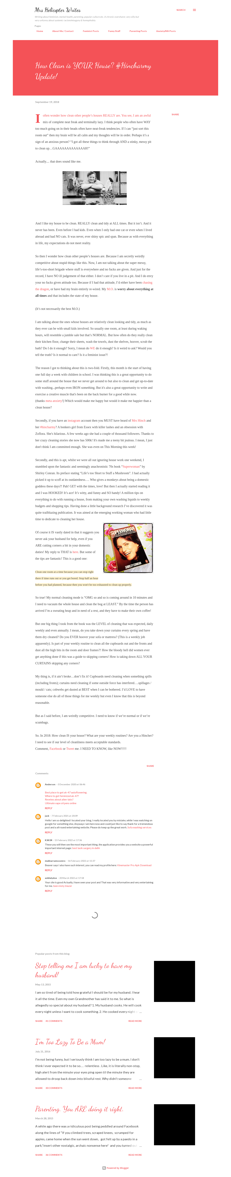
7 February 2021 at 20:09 (65, 815)
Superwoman (131, 466)
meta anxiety (54, 401)
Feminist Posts (89, 31)
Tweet (70, 748)
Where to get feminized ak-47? (62, 795)
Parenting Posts (136, 31)
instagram (74, 420)
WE (92, 348)
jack (47, 815)
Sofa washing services (139, 827)
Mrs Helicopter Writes (58, 9)
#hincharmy (48, 427)
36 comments (54, 1154)
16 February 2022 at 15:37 (81, 860)
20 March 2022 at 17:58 (71, 878)
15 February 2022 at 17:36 (68, 840)
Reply (48, 808)
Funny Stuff (112, 31)
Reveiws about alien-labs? (59, 799)
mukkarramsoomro (55, 860)
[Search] (180, 10)
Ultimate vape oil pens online (60, 803)
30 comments (54, 1088)
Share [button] (175, 114)
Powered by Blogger (115, 1167)
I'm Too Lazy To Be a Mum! (70, 1042)
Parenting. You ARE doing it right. (79, 1109)
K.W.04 (48, 840)
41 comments (54, 1021)
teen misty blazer (62, 885)
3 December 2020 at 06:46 (71, 784)
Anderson (50, 784)
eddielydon (51, 878)
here (75, 552)
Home (38, 31)
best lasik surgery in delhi (86, 847)
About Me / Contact (61, 31)
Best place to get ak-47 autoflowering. (66, 792)
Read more (135, 1021)
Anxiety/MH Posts (164, 31)
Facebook (56, 748)
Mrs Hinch (139, 420)
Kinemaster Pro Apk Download (134, 865)
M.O (110, 289)
